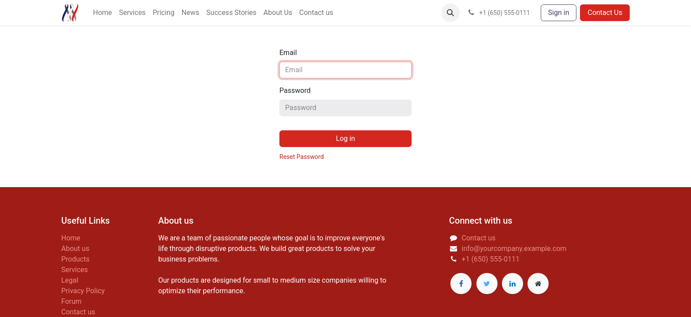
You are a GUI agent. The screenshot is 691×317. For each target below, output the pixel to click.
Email (288, 52)
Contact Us (604, 12)
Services (74, 269)
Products (75, 259)
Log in (345, 138)
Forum (71, 301)
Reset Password (301, 156)
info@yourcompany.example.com (514, 248)
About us (75, 248)
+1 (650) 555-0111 (491, 259)
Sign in (558, 12)
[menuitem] (102, 13)
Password (295, 90)
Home (70, 238)
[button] (450, 13)
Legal (69, 280)
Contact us (78, 312)
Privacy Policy (83, 291)
